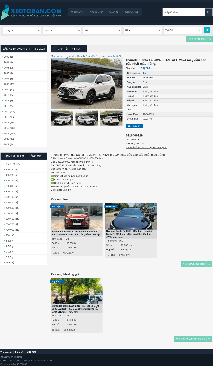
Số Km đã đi (133, 119)
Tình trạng (57, 238)
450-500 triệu (12, 208)
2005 (6, 67)
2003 (6, 56)
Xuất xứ (131, 77)
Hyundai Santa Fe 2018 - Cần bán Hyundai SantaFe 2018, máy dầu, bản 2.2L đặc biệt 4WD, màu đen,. (129, 234)
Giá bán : (131, 68)
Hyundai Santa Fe (86, 56)
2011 (6, 100)
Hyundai (69, 56)
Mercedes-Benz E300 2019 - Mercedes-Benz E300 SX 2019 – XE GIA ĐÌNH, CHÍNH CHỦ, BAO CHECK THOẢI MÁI (75, 309)
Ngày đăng (132, 114)
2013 (6, 106)
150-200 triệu (12, 175)
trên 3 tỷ (10, 262)
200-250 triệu (12, 180)
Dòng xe (131, 82)
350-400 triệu (12, 197)
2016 (6, 117)
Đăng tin (114, 12)
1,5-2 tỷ (10, 246)
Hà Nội (55, 253)
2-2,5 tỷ (10, 251)
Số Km (55, 243)
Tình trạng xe (133, 73)
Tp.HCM (110, 255)
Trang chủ (77, 12)
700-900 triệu (12, 229)
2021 (6, 144)
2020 (6, 139)
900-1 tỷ (10, 235)
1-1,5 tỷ (10, 240)
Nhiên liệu (132, 91)
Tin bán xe (96, 12)
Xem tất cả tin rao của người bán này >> (146, 147)
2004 (6, 62)
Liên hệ (19, 352)
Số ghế (130, 100)
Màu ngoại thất (132, 107)
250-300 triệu (12, 186)
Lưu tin (136, 126)
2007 (6, 78)
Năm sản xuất (134, 87)
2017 (6, 122)
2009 (6, 89)
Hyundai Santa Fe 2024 (109, 56)
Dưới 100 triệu (13, 164)
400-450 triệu (12, 202)
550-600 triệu (12, 219)
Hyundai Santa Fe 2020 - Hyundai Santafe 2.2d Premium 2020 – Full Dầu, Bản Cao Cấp (76, 233)
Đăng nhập (132, 12)
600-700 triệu (12, 224)
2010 (6, 95)
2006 (6, 73)
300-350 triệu (12, 191)
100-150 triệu (12, 169)
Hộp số (130, 96)
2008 (6, 84)
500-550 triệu (12, 213)
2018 (6, 128)
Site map (31, 351)
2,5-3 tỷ (10, 257)
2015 (6, 111)
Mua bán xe (57, 56)
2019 (6, 133)
